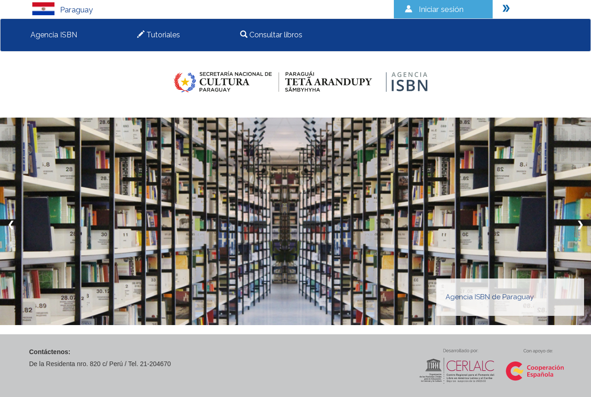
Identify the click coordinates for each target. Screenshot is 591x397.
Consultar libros (271, 34)
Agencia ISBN (53, 34)
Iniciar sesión (441, 9)
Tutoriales (158, 34)
